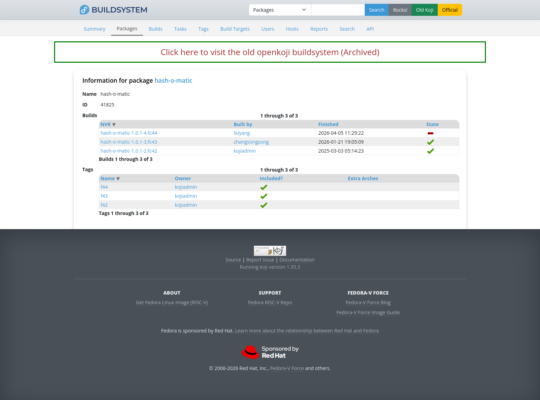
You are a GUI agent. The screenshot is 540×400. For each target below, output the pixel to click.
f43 (104, 196)
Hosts (292, 28)
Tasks (180, 28)
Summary (94, 28)
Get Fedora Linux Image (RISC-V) (172, 302)
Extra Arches (363, 178)
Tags (203, 28)
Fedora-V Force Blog (368, 302)
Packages (127, 28)
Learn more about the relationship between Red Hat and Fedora (307, 330)
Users (267, 28)
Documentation (296, 259)
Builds (156, 28)
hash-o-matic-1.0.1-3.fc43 (129, 142)
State (432, 124)
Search (347, 28)
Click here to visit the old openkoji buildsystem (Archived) (269, 52)
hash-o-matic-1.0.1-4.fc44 (129, 133)
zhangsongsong (251, 142)
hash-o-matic (174, 80)
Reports (319, 28)
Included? (271, 178)
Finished (328, 124)
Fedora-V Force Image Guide (368, 312)
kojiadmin (245, 150)
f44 (104, 187)
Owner (183, 178)
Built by (243, 124)
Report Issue (260, 259)
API (370, 28)
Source (233, 259)
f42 (104, 205)
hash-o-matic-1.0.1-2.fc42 (129, 150)
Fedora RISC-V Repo (270, 302)
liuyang (242, 133)
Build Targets (235, 28)
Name (107, 178)
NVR (105, 124)
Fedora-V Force (287, 368)
